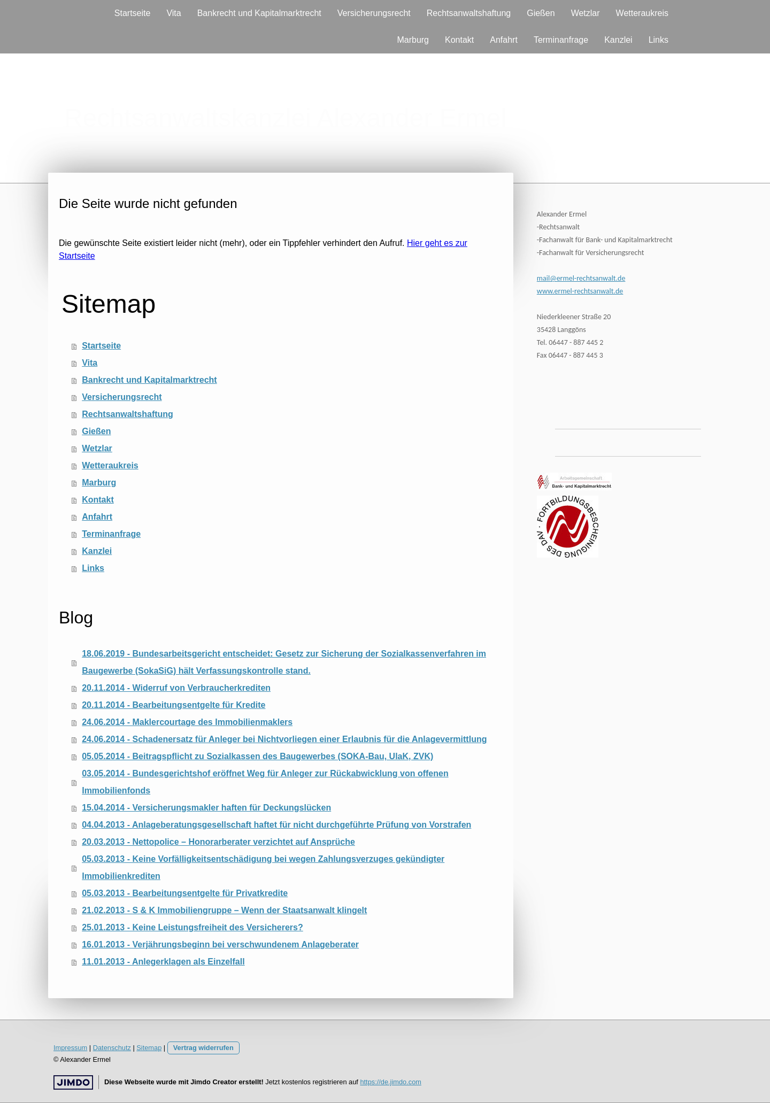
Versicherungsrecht (374, 13)
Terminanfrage (561, 39)
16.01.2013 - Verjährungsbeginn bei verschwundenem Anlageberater (220, 944)
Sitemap (148, 1048)
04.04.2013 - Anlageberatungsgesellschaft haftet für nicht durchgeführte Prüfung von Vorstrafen (276, 824)
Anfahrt (504, 39)
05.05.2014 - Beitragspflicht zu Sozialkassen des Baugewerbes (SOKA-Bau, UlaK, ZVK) (257, 756)
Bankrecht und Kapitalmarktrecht (259, 13)
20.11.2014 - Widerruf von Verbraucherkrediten (176, 687)
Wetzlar (585, 13)
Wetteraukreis (642, 13)
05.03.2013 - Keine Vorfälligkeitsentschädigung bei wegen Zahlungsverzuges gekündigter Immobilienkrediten (263, 867)
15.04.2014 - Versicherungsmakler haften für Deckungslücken (206, 807)
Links (658, 39)
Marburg (413, 39)
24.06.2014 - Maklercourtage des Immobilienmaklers (187, 722)
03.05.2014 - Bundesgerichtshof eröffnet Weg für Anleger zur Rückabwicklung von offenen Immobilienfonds (265, 782)
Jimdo (73, 1082)
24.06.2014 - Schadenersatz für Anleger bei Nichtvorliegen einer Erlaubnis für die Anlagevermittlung (284, 739)
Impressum (70, 1048)
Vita (173, 13)
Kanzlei (618, 39)
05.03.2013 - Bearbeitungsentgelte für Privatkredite (185, 893)
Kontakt (459, 39)
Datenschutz (112, 1048)
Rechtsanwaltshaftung (469, 13)
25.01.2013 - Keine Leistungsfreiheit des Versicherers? (192, 927)
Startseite (132, 13)
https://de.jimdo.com (390, 1082)
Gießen (541, 13)
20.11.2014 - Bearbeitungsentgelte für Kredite (173, 704)
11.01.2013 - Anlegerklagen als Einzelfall (163, 961)
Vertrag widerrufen (203, 1048)
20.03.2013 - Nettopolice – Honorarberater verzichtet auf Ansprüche (218, 841)
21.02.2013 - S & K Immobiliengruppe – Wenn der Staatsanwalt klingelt (224, 910)
